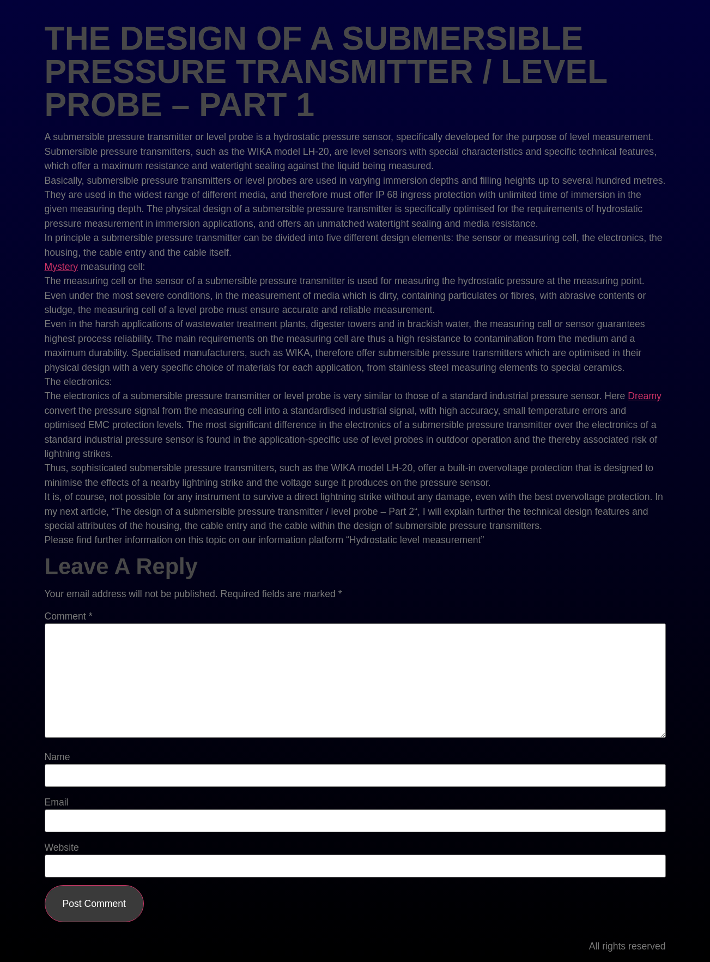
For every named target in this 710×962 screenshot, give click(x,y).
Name (57, 757)
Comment (69, 617)
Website (62, 848)
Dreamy (645, 395)
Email (57, 803)
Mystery (61, 266)
